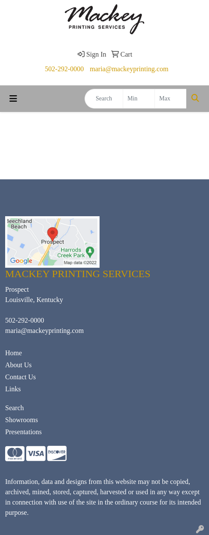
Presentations (23, 431)
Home (13, 353)
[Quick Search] (104, 99)
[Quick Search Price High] (170, 99)
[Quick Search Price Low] (139, 99)
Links (13, 389)
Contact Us (20, 377)
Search (14, 407)
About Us (18, 365)
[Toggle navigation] (13, 99)
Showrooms (21, 419)
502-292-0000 (64, 69)
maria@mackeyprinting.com (129, 69)
